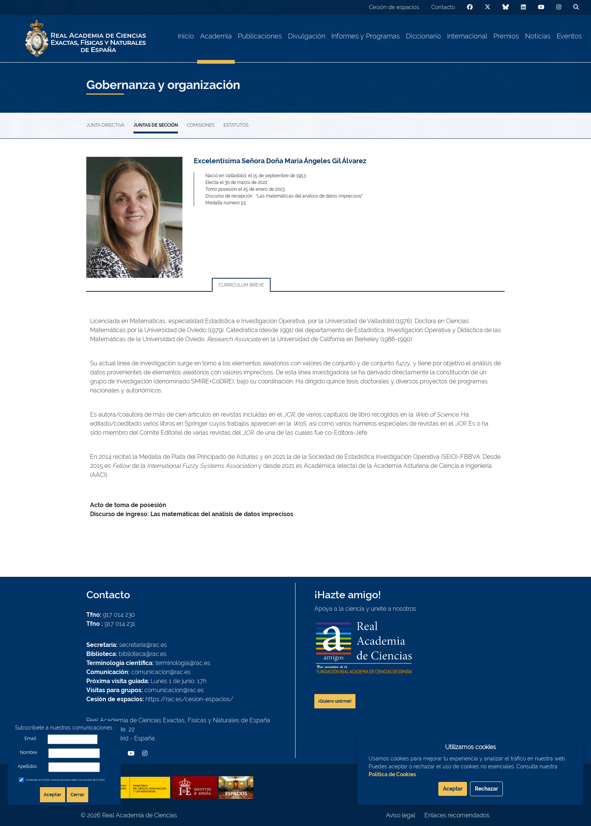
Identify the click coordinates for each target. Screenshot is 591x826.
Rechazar (486, 789)
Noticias (538, 36)
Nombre (28, 752)
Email (30, 738)
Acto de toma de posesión (128, 505)
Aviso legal (400, 815)
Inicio (186, 36)
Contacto (443, 7)
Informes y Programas (365, 36)
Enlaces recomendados (457, 815)
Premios (506, 36)
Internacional (467, 36)
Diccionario (423, 36)
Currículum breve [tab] (241, 285)
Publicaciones (260, 36)
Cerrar (77, 794)
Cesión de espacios (394, 7)
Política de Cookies (392, 774)
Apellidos (27, 766)
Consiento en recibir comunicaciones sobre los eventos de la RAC (65, 780)
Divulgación (306, 36)
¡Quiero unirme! (335, 701)
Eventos (569, 36)
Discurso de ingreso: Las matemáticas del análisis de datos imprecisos (191, 514)
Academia (216, 36)
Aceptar (52, 794)
